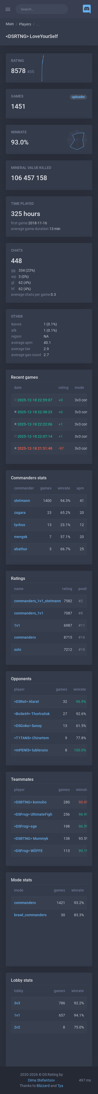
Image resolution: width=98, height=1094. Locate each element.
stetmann (22, 501)
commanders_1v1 (28, 613)
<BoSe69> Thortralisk (32, 714)
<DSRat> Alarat (26, 701)
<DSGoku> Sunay (28, 726)
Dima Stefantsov (41, 1080)
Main (10, 24)
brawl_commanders (30, 915)
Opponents (21, 678)
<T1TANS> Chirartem (31, 738)
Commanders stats (29, 477)
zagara (20, 512)
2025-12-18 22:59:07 (35, 400)
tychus (19, 525)
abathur (20, 549)
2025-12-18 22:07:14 (35, 436)
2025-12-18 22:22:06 (35, 424)
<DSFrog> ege (25, 826)
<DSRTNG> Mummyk (31, 838)
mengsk (20, 537)
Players (25, 24)
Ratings (18, 578)
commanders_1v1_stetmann (37, 601)
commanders (25, 637)
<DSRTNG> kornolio (30, 802)
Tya (60, 1086)
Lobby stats (22, 980)
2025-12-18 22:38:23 (35, 412)
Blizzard (43, 1086)
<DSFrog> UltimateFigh (33, 814)
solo (17, 649)
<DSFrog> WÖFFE (28, 851)
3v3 (17, 1003)
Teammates (22, 779)
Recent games (24, 377)
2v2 (17, 1027)
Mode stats (21, 879)
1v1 (17, 625)
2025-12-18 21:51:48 (35, 448)
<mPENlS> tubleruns (31, 750)
